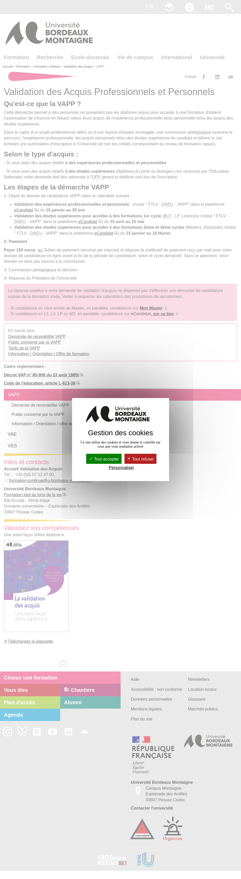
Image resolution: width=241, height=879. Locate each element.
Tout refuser (140, 459)
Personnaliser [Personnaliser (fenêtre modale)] (121, 467)
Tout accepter (104, 459)
